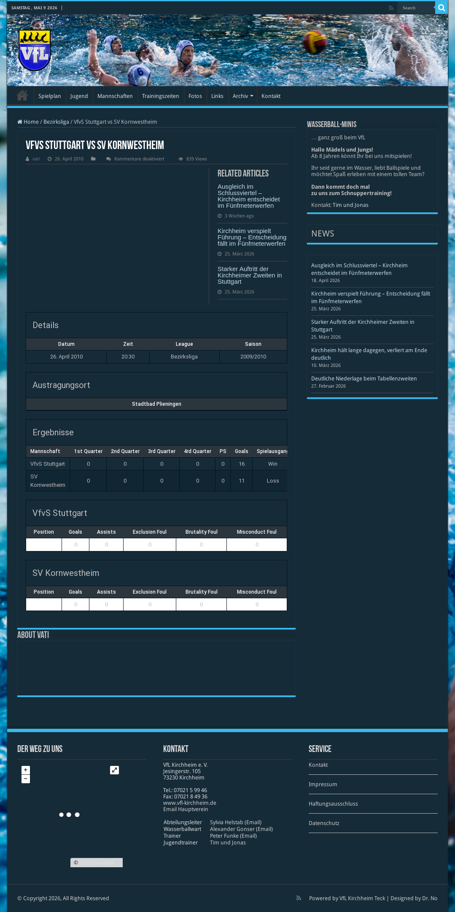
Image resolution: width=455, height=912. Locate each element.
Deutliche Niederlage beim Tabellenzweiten (364, 378)
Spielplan (49, 96)
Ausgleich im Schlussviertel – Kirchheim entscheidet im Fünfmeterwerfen (249, 196)
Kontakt (270, 96)
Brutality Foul (202, 532)
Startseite (22, 95)
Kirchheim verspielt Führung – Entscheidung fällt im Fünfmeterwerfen (252, 237)
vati (36, 159)
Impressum (323, 784)
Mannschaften (115, 96)
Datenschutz (324, 823)
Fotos (195, 96)
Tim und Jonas (351, 205)
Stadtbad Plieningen (156, 404)
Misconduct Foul (257, 532)
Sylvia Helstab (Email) (235, 822)
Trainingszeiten (160, 96)
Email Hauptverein (185, 809)
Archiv (240, 96)
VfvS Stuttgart (47, 464)
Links (217, 96)
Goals (75, 532)
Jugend (79, 96)
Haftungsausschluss (333, 804)
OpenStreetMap (96, 863)
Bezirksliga (56, 122)
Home (28, 122)
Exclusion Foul (150, 532)
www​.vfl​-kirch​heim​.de (189, 803)
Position (44, 532)
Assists (106, 532)
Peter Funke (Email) (233, 836)
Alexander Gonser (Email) (241, 829)
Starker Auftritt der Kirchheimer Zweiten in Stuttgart (250, 275)
